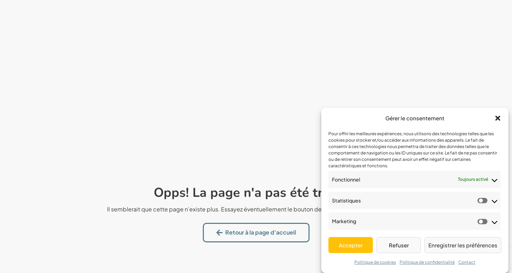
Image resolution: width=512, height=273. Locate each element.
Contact (466, 262)
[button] (497, 118)
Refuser (399, 245)
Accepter (351, 245)
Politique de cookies (375, 262)
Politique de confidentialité (427, 262)
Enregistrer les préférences (462, 245)
